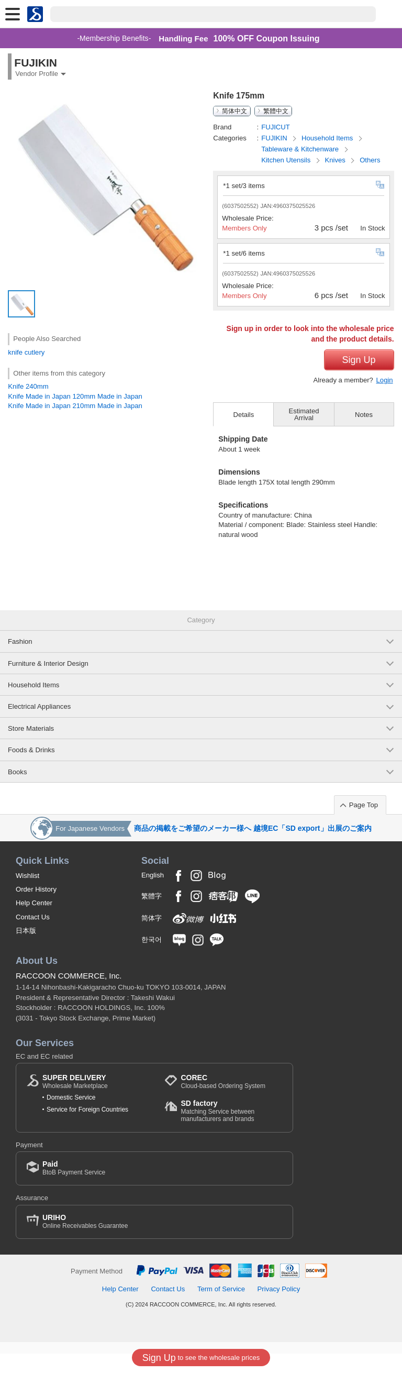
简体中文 (234, 111)
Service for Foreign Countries (87, 1129)
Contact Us (33, 936)
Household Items (328, 138)
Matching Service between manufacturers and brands (231, 1131)
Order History (36, 909)
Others (370, 160)
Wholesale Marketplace (75, 1101)
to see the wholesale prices (201, 1358)
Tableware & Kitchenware (301, 149)
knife (15, 352)
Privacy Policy (279, 1308)
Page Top (363, 824)
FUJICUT (275, 127)
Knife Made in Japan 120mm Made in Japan (75, 396)
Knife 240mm (28, 386)
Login (384, 399)
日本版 (26, 950)
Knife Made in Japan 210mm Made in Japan (75, 406)
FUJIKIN (275, 138)
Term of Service (221, 1308)
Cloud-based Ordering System (223, 1101)
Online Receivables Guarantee (85, 1241)
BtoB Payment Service (73, 1187)
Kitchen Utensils (286, 160)
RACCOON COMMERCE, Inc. (69, 995)
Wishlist (27, 895)
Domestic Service (71, 1117)
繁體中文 (275, 111)
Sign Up (359, 379)
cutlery (35, 352)
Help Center (34, 923)
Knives (336, 160)
